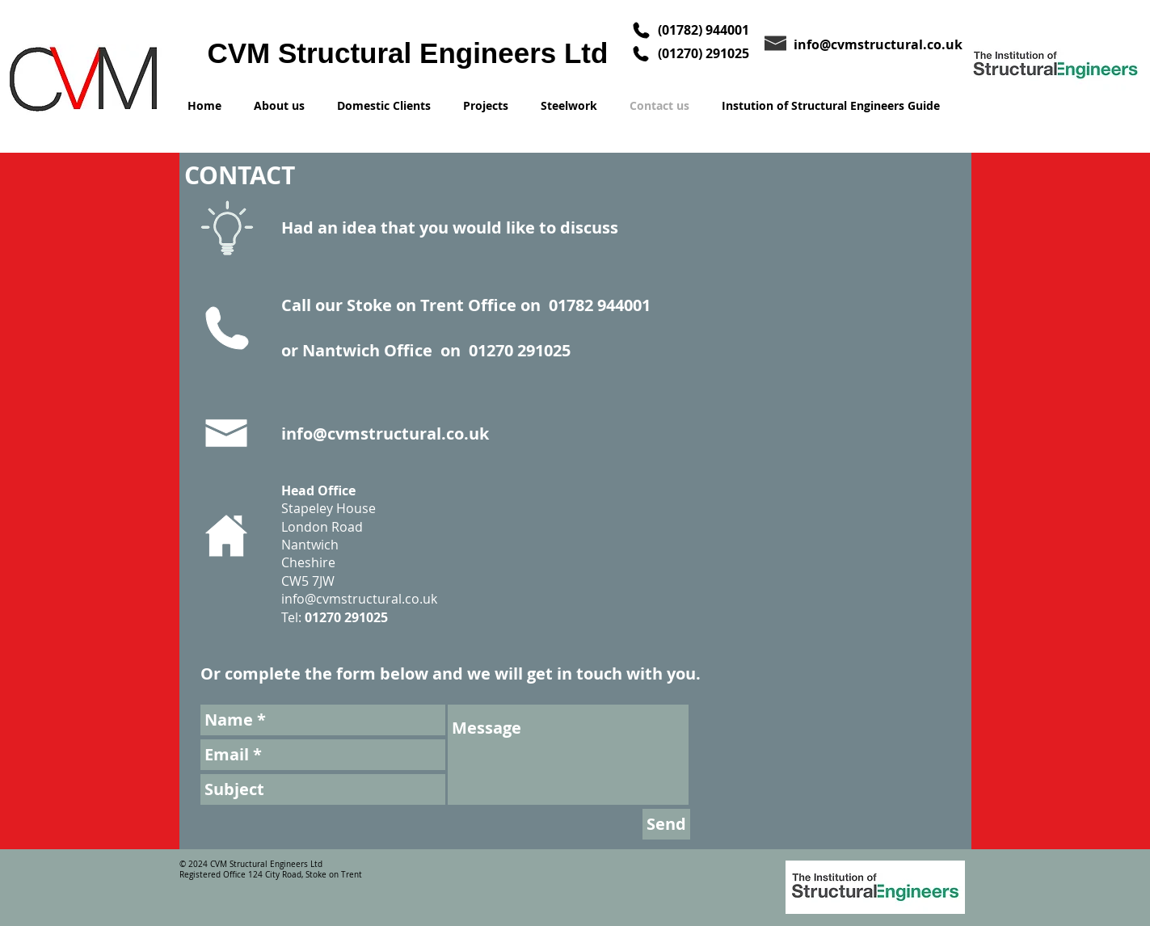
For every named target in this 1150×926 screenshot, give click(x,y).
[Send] (666, 824)
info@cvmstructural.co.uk (385, 433)
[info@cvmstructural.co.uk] (882, 44)
